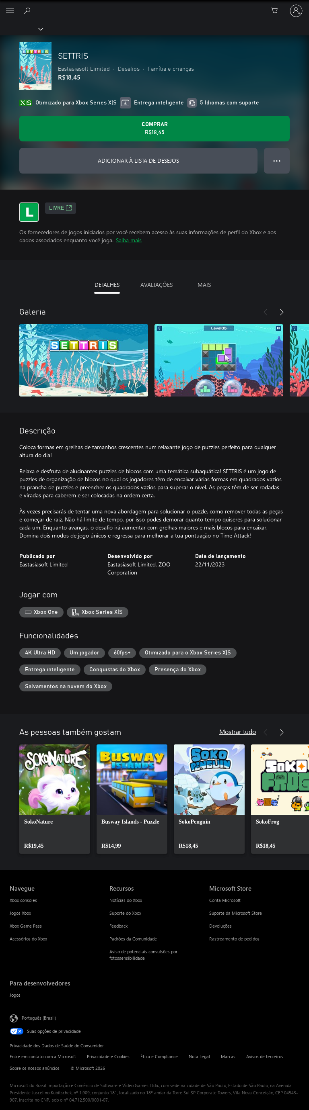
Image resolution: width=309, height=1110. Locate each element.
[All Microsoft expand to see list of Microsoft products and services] (10, 10)
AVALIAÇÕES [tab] (156, 284)
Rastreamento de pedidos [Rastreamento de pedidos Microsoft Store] (234, 938)
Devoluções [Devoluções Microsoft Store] (220, 925)
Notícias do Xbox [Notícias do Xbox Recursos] (125, 900)
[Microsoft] (154, 6)
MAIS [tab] (204, 284)
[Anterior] (266, 312)
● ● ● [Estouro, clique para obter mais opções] (277, 160)
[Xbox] (21, 28)
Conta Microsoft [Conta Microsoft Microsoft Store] (225, 900)
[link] (54, 799)
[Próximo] (282, 312)
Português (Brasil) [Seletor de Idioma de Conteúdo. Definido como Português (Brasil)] (39, 1017)
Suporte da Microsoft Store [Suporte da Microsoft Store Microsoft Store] (235, 913)
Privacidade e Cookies (108, 1056)
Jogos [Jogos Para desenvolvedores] (15, 995)
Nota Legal (199, 1056)
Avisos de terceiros (264, 1056)
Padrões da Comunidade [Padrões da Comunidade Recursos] (133, 938)
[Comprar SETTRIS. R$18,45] (154, 128)
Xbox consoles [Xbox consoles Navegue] (23, 900)
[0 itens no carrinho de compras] (276, 10)
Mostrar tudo (237, 731)
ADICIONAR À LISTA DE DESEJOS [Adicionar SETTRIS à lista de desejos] (138, 160)
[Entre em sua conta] (296, 10)
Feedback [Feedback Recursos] (118, 925)
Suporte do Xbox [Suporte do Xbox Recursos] (125, 913)
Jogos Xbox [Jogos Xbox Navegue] (20, 913)
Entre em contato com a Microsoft (43, 1056)
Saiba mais (129, 240)
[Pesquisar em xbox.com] (28, 10)
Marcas (228, 1056)
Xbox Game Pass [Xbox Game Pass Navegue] (26, 925)
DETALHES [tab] (107, 284)
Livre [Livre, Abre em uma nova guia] (60, 208)
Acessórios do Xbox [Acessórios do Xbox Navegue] (28, 938)
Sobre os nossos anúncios (35, 1068)
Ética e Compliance (159, 1056)
